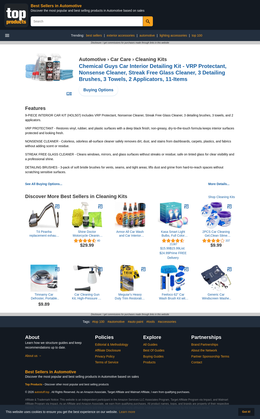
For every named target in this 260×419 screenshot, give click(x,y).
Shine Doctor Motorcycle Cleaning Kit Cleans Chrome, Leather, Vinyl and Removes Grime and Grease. (87, 234)
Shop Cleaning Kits (221, 197)
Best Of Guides (154, 350)
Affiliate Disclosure (108, 350)
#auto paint (135, 321)
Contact (196, 362)
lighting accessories (173, 35)
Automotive (92, 59)
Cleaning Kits (151, 59)
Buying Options (98, 90)
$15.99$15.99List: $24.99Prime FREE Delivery (173, 253)
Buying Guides (153, 356)
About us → (33, 356)
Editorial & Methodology (111, 344)
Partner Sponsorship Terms (210, 356)
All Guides (150, 344)
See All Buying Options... (43, 184)
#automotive (116, 321)
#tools (150, 321)
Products (149, 362)
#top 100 (98, 321)
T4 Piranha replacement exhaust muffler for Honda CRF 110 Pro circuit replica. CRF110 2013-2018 (43, 234)
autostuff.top (42, 392)
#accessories (167, 321)
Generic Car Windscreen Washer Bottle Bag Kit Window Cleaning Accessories (216, 296)
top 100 (197, 35)
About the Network (204, 350)
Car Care (120, 59)
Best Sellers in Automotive (56, 6)
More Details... (219, 184)
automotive (147, 35)
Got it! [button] (246, 411)
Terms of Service (106, 362)
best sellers (94, 35)
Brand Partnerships (204, 344)
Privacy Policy (105, 356)
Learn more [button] (127, 412)
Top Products (34, 384)
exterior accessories (121, 35)
